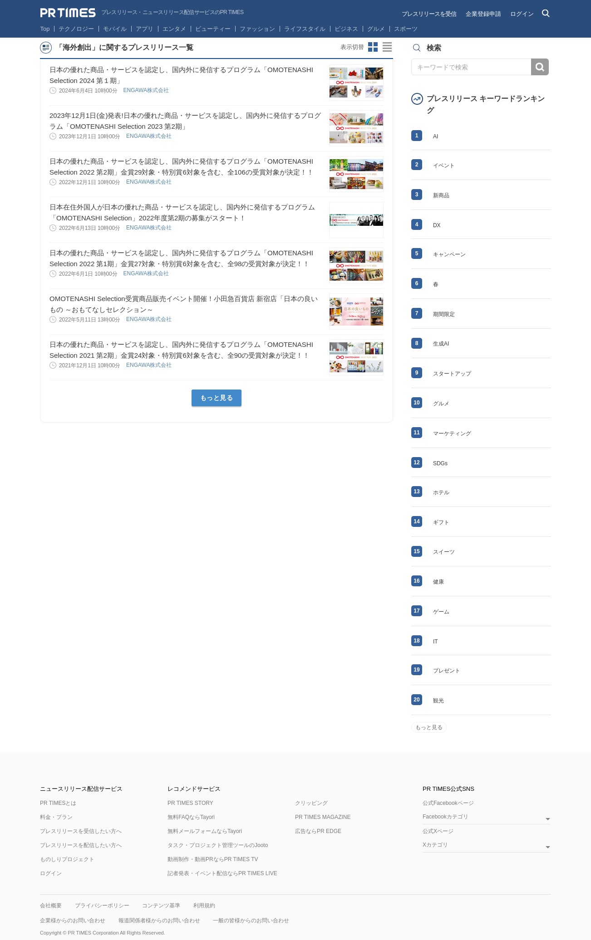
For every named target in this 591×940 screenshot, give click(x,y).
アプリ (144, 29)
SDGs (440, 463)
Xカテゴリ (435, 845)
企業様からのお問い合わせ (72, 920)
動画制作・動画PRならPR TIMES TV (212, 859)
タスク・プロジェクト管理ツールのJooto (217, 845)
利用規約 (204, 905)
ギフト (441, 522)
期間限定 (444, 314)
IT (435, 641)
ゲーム (441, 612)
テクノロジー (76, 29)
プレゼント (446, 670)
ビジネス (346, 29)
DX (437, 225)
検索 (540, 66)
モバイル (115, 29)
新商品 (441, 195)
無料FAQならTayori (191, 817)
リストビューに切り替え (387, 47)
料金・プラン (56, 817)
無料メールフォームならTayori (204, 831)
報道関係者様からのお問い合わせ (159, 920)
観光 (438, 700)
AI (435, 136)
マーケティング (452, 433)
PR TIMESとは (58, 803)
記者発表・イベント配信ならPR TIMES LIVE (222, 873)
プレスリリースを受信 (429, 13)
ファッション (257, 29)
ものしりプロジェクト (67, 859)
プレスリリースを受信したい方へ (81, 831)
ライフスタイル (304, 29)
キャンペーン (449, 254)
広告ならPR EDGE (318, 831)
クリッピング (311, 803)
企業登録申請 (483, 13)
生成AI (441, 344)
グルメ (376, 29)
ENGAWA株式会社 (146, 90)
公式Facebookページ (448, 803)
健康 (438, 582)
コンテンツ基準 (161, 905)
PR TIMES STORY (190, 803)
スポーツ (406, 29)
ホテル (441, 492)
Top (45, 29)
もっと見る (216, 397)
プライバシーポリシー (102, 905)
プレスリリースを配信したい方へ (81, 845)
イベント (444, 165)
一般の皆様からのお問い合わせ (251, 920)
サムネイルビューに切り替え (373, 47)
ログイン (522, 13)
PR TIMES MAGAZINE (322, 817)
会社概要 (51, 905)
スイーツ (444, 552)
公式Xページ (438, 831)
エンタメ (174, 29)
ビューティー (213, 29)
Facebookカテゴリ (445, 817)
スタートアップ (452, 373)
